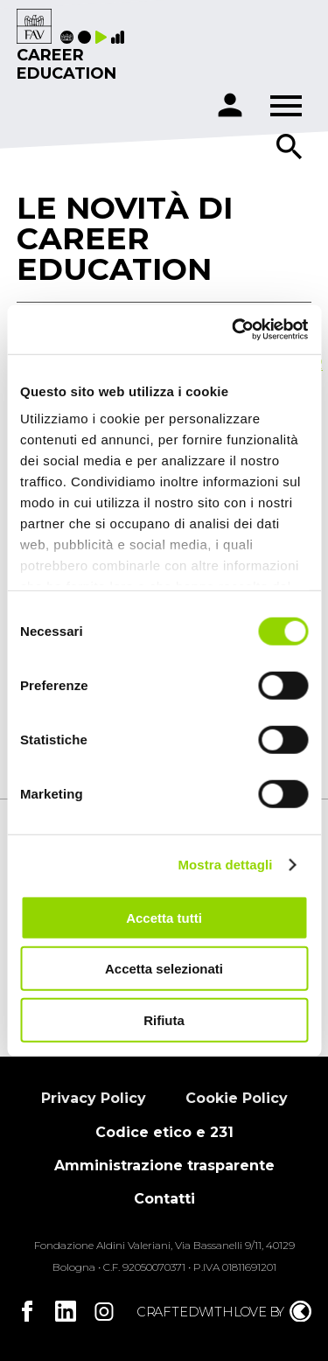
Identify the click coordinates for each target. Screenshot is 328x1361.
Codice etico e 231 (164, 1132)
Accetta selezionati (164, 968)
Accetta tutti (164, 917)
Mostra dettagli (225, 864)
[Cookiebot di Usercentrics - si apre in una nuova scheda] (233, 329)
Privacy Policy (93, 1098)
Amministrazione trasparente (164, 1165)
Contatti (164, 1198)
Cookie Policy (236, 1098)
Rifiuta (164, 1019)
